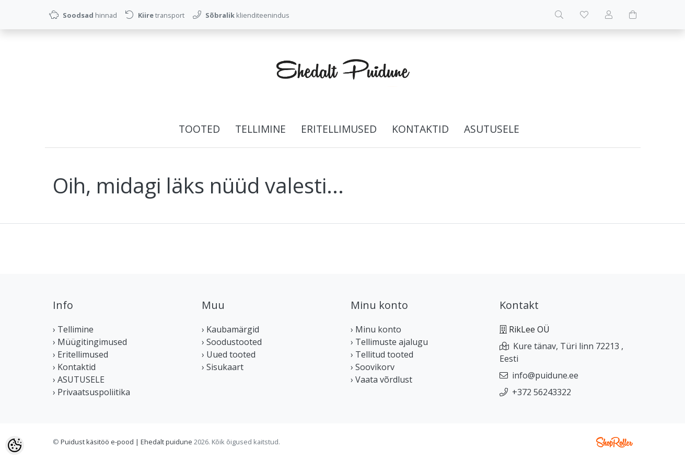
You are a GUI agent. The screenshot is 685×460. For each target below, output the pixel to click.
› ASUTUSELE (79, 379)
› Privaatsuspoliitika (91, 392)
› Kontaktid (74, 367)
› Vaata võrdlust (381, 379)
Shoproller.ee (614, 442)
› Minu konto (376, 329)
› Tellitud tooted (382, 354)
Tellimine (260, 129)
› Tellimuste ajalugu (389, 342)
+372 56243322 (541, 392)
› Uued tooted (229, 354)
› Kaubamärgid (230, 329)
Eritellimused (339, 129)
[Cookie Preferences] (14, 445)
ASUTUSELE (491, 129)
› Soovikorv (372, 367)
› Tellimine (73, 329)
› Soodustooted (232, 342)
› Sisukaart (222, 367)
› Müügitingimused (90, 342)
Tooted (199, 129)
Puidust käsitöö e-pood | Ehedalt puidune (126, 441)
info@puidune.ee (545, 375)
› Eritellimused (80, 354)
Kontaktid (420, 129)
